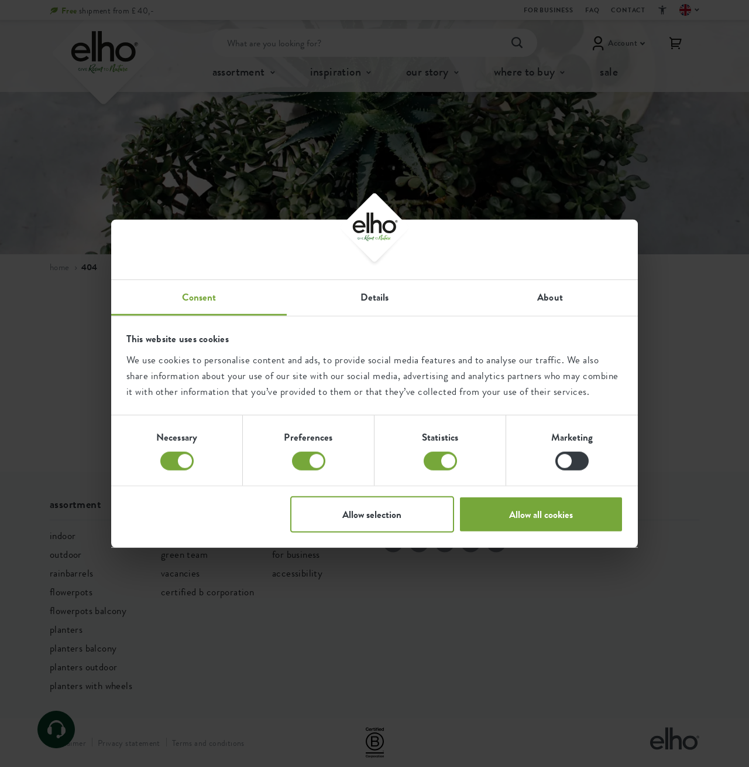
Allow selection (371, 514)
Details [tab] (374, 296)
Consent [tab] (199, 296)
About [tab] (550, 296)
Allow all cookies (541, 514)
